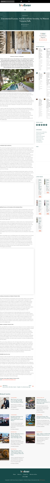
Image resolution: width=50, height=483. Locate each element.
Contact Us (25, 474)
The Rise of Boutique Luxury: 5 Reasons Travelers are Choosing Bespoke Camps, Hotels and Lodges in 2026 (17, 435)
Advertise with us (33, 474)
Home (14, 474)
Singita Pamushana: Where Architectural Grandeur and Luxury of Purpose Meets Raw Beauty (17, 452)
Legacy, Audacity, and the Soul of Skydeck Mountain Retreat (43, 434)
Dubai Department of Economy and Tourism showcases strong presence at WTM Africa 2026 (43, 401)
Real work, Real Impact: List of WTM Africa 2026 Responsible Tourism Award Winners (17, 418)
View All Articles (43, 39)
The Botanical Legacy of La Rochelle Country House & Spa (43, 417)
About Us (19, 474)
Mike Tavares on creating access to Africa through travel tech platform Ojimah (17, 401)
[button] (21, 1)
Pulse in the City (25, 15)
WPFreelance (42, 480)
